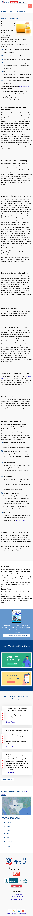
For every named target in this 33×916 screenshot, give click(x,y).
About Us (10, 11)
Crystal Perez (10, 722)
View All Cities (8, 846)
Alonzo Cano (10, 746)
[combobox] (14, 6)
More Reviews (7, 779)
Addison (9, 826)
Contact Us (15, 913)
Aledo (8, 830)
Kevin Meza (10, 772)
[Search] (30, 6)
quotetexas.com (24, 86)
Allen (8, 834)
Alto (8, 837)
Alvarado (9, 841)
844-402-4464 (22, 2)
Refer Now (16, 886)
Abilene (9, 822)
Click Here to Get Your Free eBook (16, 635)
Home (3, 11)
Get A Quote (14, 2)
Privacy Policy (22, 913)
